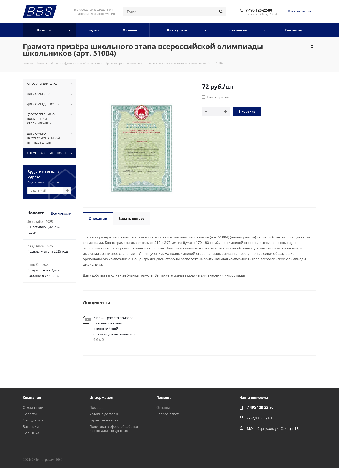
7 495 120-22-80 (258, 10)
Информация (101, 397)
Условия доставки (104, 413)
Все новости (61, 213)
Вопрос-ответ (167, 413)
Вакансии (31, 426)
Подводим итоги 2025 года (48, 251)
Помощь (96, 407)
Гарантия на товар (104, 420)
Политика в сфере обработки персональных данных (113, 428)
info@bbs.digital (259, 418)
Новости (30, 413)
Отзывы (163, 407)
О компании (33, 407)
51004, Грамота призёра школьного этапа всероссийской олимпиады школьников (114, 325)
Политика (31, 433)
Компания (32, 397)
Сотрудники (33, 420)
